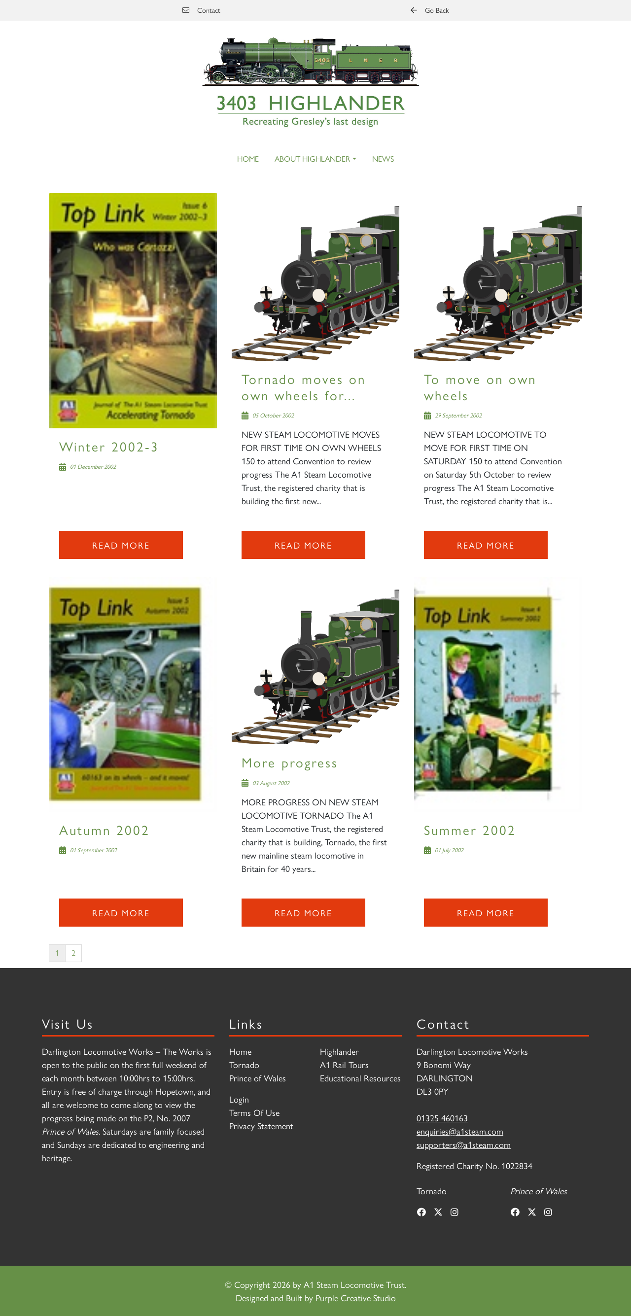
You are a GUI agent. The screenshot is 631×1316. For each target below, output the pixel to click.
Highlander (339, 1051)
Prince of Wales (257, 1078)
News (383, 158)
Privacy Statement (261, 1125)
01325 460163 (442, 1117)
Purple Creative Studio (356, 1297)
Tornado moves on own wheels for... (304, 386)
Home (248, 158)
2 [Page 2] (73, 953)
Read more (121, 545)
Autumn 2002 (104, 829)
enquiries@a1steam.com (460, 1131)
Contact (201, 10)
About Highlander (312, 158)
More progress (290, 761)
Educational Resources (360, 1078)
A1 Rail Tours (344, 1064)
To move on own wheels (480, 386)
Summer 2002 (470, 829)
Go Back (430, 10)
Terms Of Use (254, 1112)
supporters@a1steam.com (464, 1144)
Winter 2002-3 (109, 445)
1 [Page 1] (57, 953)
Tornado (244, 1064)
